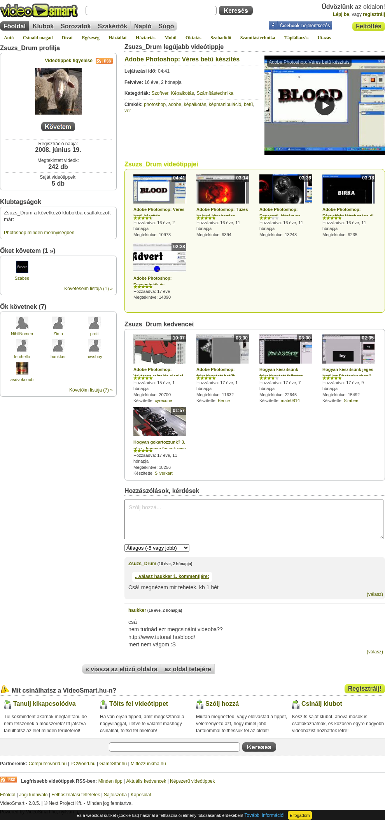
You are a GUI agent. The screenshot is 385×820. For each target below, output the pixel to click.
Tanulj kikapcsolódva (44, 703)
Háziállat (117, 37)
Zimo (58, 333)
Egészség (90, 37)
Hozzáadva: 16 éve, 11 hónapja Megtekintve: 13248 (285, 205)
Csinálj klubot (321, 703)
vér (127, 110)
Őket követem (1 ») (27, 250)
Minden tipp (110, 781)
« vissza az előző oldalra (122, 669)
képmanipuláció (225, 104)
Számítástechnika (257, 37)
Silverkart (164, 473)
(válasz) (375, 594)
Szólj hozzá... (253, 519)
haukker (58, 356)
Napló (142, 26)
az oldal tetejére (187, 669)
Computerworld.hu (47, 763)
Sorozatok (76, 26)
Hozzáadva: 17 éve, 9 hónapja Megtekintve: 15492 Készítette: (348, 368)
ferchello (22, 356)
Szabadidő (220, 37)
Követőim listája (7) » (91, 390)
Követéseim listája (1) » (88, 288)
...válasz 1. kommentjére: (172, 576)
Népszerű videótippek (192, 781)
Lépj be (341, 14)
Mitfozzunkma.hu (148, 763)
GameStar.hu (113, 763)
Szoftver (159, 93)
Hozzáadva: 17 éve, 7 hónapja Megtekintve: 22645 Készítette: (285, 368)
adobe (174, 104)
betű (248, 104)
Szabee (22, 278)
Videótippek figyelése (79, 60)
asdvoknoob (21, 379)
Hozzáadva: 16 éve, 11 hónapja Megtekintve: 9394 (222, 205)
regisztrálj (374, 14)
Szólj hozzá (222, 703)
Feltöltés (369, 26)
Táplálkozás (296, 37)
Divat (67, 37)
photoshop (155, 104)
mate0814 (290, 400)
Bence (224, 400)
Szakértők (112, 26)
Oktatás (193, 37)
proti (94, 333)
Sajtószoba (115, 794)
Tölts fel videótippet (138, 703)
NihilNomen (22, 333)
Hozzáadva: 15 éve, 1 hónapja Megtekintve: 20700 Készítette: (159, 368)
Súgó (166, 26)
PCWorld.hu (82, 763)
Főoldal (15, 26)
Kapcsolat (141, 794)
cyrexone (163, 400)
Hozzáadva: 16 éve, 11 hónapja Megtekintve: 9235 (348, 205)
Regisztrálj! (365, 688)
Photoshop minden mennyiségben (39, 232)
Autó (9, 37)
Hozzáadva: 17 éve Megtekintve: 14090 (159, 271)
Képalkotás (182, 93)
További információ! (265, 815)
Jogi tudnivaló (33, 794)
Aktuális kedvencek (146, 781)
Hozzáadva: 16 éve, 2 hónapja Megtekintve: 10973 (159, 205)
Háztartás (146, 37)
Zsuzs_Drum (142, 563)
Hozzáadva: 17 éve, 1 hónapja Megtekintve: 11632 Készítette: (222, 368)
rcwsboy (94, 356)
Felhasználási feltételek (75, 794)
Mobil (170, 37)
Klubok (43, 26)
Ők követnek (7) (23, 306)
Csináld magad (38, 37)
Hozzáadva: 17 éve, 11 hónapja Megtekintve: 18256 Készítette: (159, 441)
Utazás (324, 37)
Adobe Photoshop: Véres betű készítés (182, 59)
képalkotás (195, 104)
